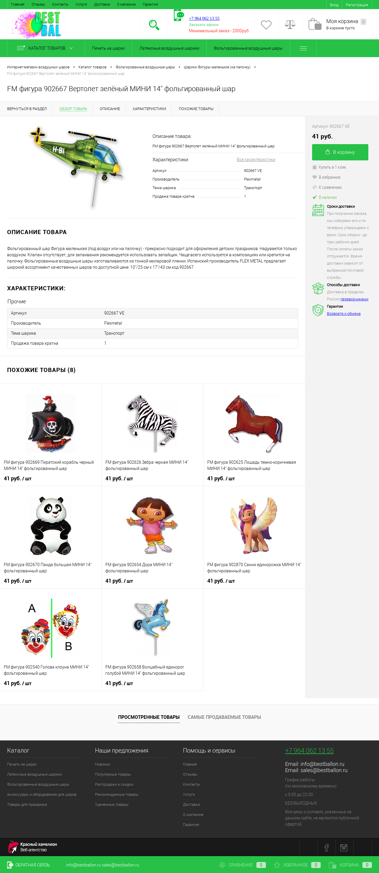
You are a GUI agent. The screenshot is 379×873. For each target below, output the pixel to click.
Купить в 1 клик (329, 167)
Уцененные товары (112, 804)
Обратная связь (28, 865)
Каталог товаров (46, 48)
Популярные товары (113, 774)
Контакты (60, 4)
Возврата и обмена (344, 313)
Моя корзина (346, 21)
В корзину (340, 152)
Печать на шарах (108, 48)
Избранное (297, 865)
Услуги (81, 4)
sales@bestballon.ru (324, 770)
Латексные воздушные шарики (169, 48)
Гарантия (150, 4)
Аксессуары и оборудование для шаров (41, 794)
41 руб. (17, 478)
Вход (334, 5)
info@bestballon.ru (322, 764)
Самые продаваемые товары (224, 717)
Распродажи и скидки (114, 784)
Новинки (102, 764)
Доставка (102, 4)
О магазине (126, 4)
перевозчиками (354, 299)
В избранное (326, 177)
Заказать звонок (204, 24)
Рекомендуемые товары (117, 794)
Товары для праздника (27, 804)
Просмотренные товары (149, 717)
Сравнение (242, 865)
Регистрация (357, 5)
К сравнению (327, 187)
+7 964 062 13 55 (309, 751)
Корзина (350, 865)
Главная (18, 4)
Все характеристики (256, 159)
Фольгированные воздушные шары (248, 48)
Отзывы (38, 4)
